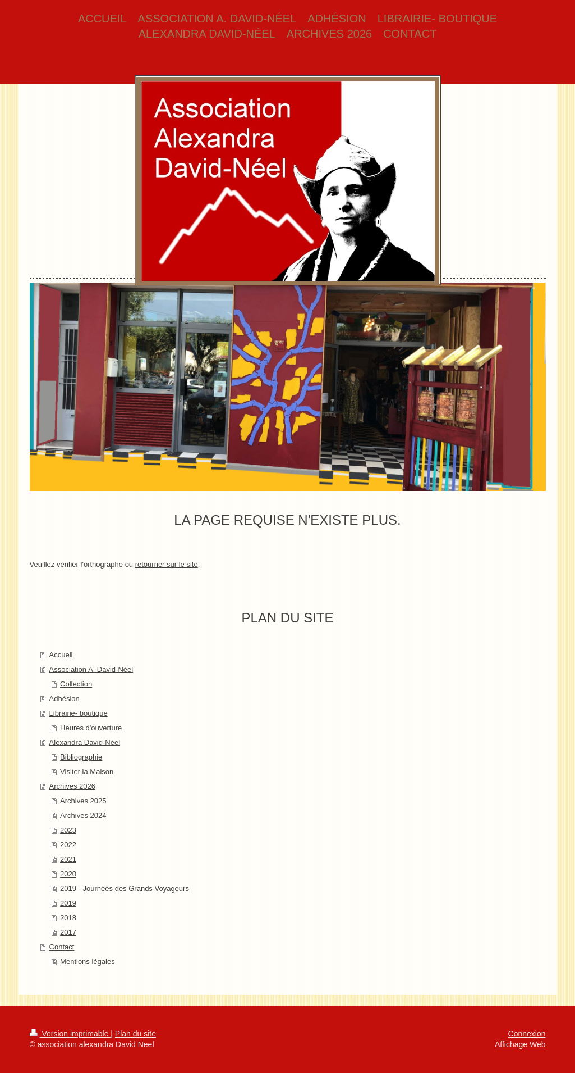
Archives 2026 (72, 786)
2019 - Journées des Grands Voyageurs (124, 888)
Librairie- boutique (78, 713)
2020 (68, 874)
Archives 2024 (83, 815)
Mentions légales (87, 961)
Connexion (527, 1033)
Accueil (61, 655)
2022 (68, 844)
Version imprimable (70, 1033)
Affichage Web (520, 1044)
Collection (76, 684)
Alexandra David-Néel (84, 742)
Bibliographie (81, 757)
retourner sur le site (166, 564)
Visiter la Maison (86, 771)
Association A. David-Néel (91, 669)
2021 (68, 859)
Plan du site (135, 1033)
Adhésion (64, 698)
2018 (68, 917)
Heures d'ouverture (91, 728)
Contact (62, 947)
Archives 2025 (83, 801)
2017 (68, 932)
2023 (68, 830)
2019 (68, 903)
